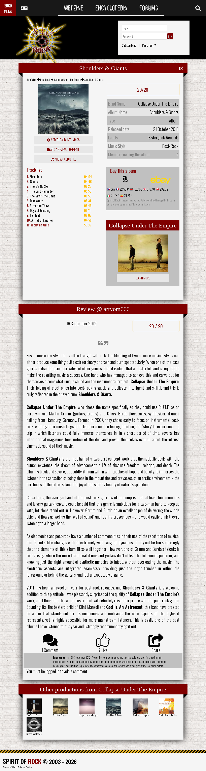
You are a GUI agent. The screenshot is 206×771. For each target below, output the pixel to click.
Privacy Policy (25, 767)
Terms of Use (9, 767)
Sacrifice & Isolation (61, 715)
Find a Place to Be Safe (168, 715)
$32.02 (163, 189)
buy (112, 189)
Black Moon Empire (140, 715)
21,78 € (114, 195)
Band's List (32, 79)
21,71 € (128, 195)
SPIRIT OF (22, 761)
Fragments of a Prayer (88, 715)
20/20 (142, 89)
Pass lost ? (149, 45)
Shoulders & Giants (114, 715)
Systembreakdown (34, 734)
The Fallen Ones (33, 715)
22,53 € (124, 189)
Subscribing (129, 45)
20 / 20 (156, 326)
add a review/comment (63, 149)
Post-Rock (45, 79)
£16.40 (150, 189)
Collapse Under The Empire (67, 79)
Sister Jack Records (163, 137)
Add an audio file (63, 159)
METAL (8, 11)
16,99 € (137, 189)
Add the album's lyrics (63, 139)
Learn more (143, 278)
